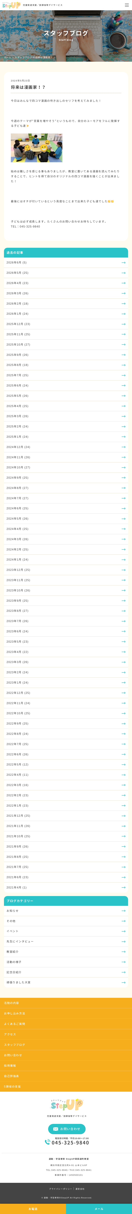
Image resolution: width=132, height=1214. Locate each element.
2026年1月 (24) (18, 314)
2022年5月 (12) (18, 764)
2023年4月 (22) (18, 652)
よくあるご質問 (14, 1024)
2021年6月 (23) (18, 877)
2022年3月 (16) (18, 785)
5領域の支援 (12, 1086)
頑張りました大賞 (19, 982)
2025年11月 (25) (18, 334)
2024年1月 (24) (18, 559)
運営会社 (80, 1188)
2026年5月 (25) (18, 273)
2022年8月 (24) (18, 734)
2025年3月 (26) (18, 416)
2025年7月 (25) (18, 375)
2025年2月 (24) (18, 426)
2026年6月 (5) (17, 262)
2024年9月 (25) (18, 478)
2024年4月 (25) (18, 529)
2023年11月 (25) (18, 580)
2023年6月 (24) (18, 631)
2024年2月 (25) (18, 549)
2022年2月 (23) (18, 795)
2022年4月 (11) (18, 775)
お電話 (33, 1209)
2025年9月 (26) (18, 355)
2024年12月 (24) (18, 447)
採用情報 (10, 1066)
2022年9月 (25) (18, 723)
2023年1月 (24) (18, 682)
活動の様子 (14, 962)
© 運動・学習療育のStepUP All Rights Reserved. (67, 1197)
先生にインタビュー (20, 941)
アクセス (10, 1034)
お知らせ (13, 911)
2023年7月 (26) (18, 621)
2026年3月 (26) (18, 293)
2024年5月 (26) (18, 518)
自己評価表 (11, 1076)
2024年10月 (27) (18, 467)
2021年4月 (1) (17, 887)
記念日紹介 (14, 972)
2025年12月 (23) (18, 324)
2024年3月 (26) (18, 539)
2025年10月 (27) (18, 344)
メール (99, 1209)
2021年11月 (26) (18, 826)
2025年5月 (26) (18, 396)
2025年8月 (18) (18, 365)
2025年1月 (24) (18, 437)
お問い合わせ (13, 1055)
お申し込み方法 (14, 1013)
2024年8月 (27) (18, 488)
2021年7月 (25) (18, 867)
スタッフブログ (14, 1045)
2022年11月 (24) (18, 703)
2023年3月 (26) (18, 662)
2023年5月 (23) (18, 641)
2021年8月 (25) (18, 857)
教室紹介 (13, 952)
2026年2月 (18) (18, 303)
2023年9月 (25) (18, 601)
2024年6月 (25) (18, 508)
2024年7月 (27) (18, 498)
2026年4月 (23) (18, 283)
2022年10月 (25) (18, 713)
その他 (11, 921)
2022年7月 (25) (18, 744)
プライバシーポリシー (60, 1188)
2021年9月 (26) (18, 846)
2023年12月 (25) (18, 570)
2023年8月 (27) (18, 611)
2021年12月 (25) (18, 816)
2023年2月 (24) (18, 672)
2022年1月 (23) (18, 805)
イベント (13, 931)
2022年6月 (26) (18, 754)
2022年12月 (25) (18, 693)
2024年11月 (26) (18, 457)
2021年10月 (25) (18, 836)
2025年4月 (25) (18, 406)
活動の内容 (11, 1003)
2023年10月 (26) (18, 590)
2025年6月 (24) (18, 385)
